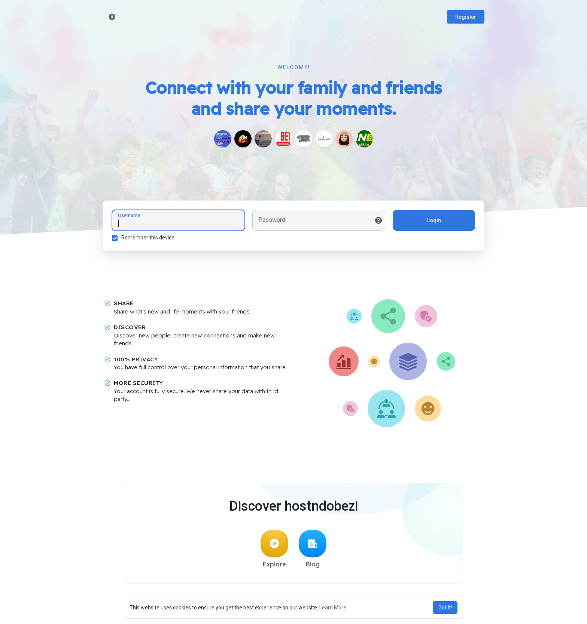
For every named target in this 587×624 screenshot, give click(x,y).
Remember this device (147, 238)
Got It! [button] (445, 608)
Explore (274, 549)
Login (434, 220)
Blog (312, 549)
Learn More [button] (332, 608)
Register (465, 17)
